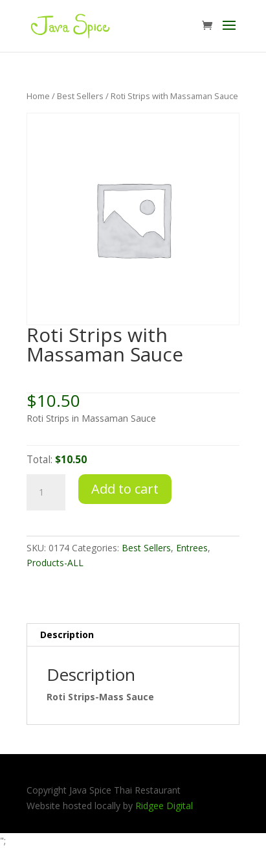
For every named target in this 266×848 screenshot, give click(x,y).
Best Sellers (80, 96)
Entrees (192, 548)
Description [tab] (67, 634)
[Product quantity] (46, 492)
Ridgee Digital (164, 805)
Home (38, 96)
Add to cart (125, 489)
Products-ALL (55, 562)
